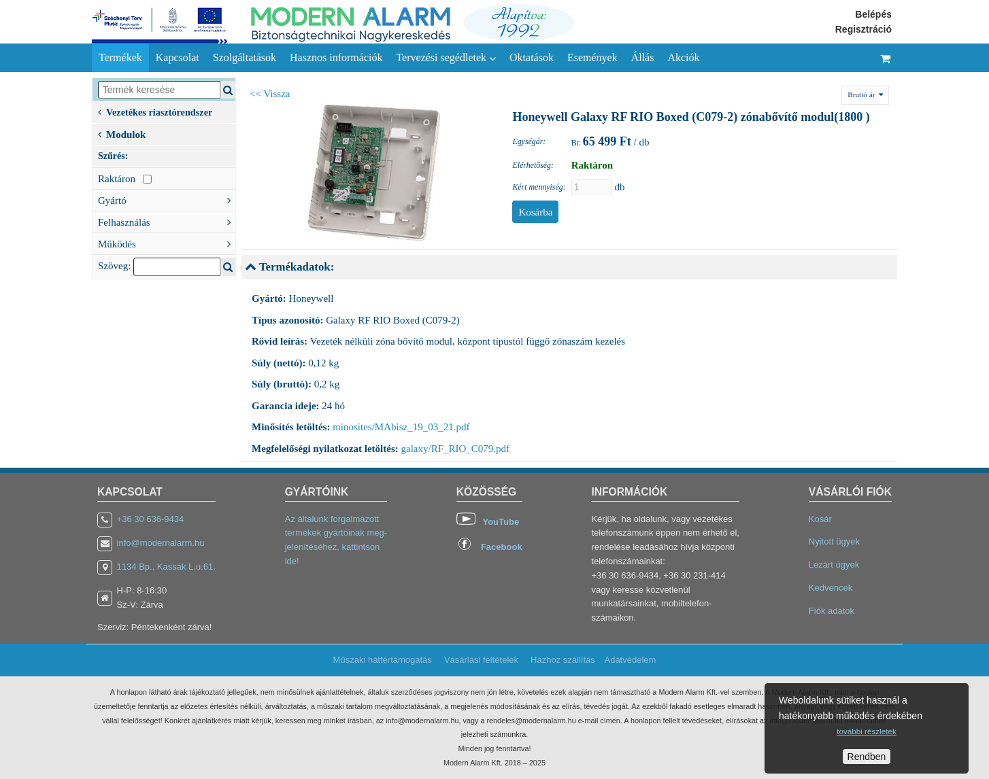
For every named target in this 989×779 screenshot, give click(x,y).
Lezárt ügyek (834, 564)
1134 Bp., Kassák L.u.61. (166, 566)
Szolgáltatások (244, 57)
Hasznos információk (336, 57)
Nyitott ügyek (834, 541)
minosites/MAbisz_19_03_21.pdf (401, 426)
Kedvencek (830, 588)
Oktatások (531, 57)
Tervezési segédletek (446, 58)
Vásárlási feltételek (481, 660)
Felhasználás (166, 221)
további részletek (866, 731)
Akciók (683, 57)
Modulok (122, 133)
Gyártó (166, 199)
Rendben (867, 756)
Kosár (820, 519)
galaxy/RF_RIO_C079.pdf (455, 448)
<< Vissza (270, 93)
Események (592, 57)
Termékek (120, 57)
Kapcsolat (177, 57)
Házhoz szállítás (563, 660)
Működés (166, 242)
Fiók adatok (831, 611)
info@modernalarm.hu (161, 543)
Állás (642, 57)
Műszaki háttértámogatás (382, 660)
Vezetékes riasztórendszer (155, 111)
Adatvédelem (630, 660)
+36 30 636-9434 (150, 519)
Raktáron (125, 178)
